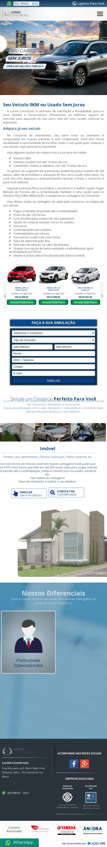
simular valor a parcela (24, 66)
